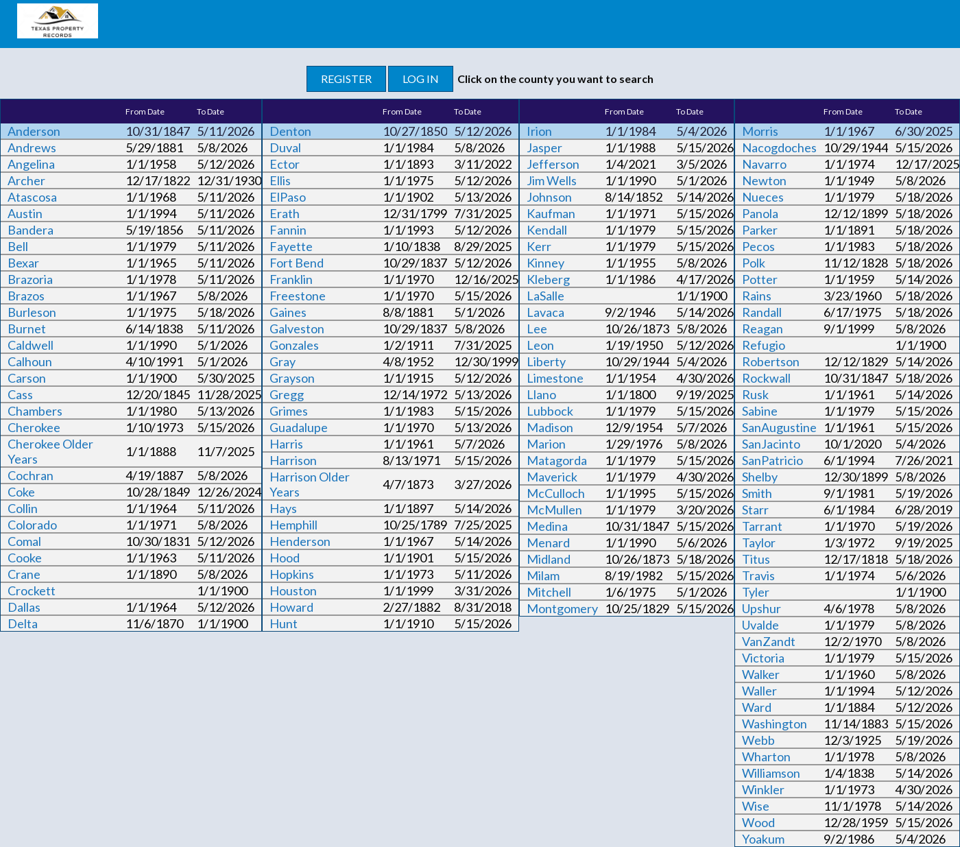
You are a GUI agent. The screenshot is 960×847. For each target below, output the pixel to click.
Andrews (32, 147)
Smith (757, 493)
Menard (548, 542)
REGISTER (346, 78)
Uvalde (760, 624)
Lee (537, 328)
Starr (755, 509)
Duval (285, 147)
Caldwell (30, 345)
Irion (539, 131)
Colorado (32, 524)
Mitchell (549, 591)
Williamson (771, 772)
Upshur (761, 608)
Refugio (763, 345)
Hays (283, 508)
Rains (756, 295)
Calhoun (30, 361)
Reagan (762, 328)
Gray (282, 361)
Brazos (26, 295)
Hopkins (291, 574)
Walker (761, 674)
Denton (290, 131)
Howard (291, 607)
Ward (756, 707)
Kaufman (551, 213)
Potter (760, 279)
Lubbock (550, 410)
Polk (753, 262)
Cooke (25, 557)
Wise (755, 805)
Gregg (286, 394)
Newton (764, 180)
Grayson (292, 377)
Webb (758, 740)
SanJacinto (771, 443)
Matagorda (557, 460)
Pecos (758, 246)
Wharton (766, 756)
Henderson (300, 541)
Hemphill (293, 524)
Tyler (755, 591)
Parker (760, 229)
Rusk (755, 394)
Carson (27, 377)
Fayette (291, 246)
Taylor (759, 542)
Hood (284, 557)
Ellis (280, 180)
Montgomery (562, 608)
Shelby (760, 476)
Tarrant (762, 526)
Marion (546, 443)
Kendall (547, 229)
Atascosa (32, 196)
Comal (24, 541)
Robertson (771, 361)
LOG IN (421, 78)
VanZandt (768, 641)
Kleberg (548, 279)
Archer (26, 180)
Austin (25, 213)
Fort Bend (296, 262)
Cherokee (34, 427)
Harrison (293, 460)
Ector (284, 163)
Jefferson (553, 163)
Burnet (27, 328)
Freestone (297, 295)
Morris (760, 131)
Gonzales (294, 345)
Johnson (549, 196)
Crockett (32, 590)
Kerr (539, 246)
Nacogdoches (779, 147)
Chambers (35, 410)
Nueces (763, 196)
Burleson (32, 312)
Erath (284, 213)
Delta (23, 623)
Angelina (31, 163)
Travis (758, 575)
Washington (774, 723)
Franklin (291, 279)
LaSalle (545, 295)
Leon (540, 345)
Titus (756, 558)
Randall (762, 312)
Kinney (545, 262)
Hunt (283, 623)
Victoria (763, 657)
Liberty (546, 361)
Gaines (288, 312)
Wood (758, 822)
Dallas (24, 607)
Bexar (23, 262)
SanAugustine (779, 427)
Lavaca (545, 312)
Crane (24, 574)
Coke (21, 491)
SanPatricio (772, 460)
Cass (20, 394)
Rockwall (766, 377)
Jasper (544, 147)
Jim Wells (552, 180)
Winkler (763, 789)
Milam (543, 575)
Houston (293, 590)
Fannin (288, 229)
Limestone (555, 377)
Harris (286, 443)
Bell (18, 246)
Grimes (288, 410)
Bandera (30, 229)
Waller (759, 690)
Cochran (30, 475)
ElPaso (287, 196)
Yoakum (763, 838)
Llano (541, 394)
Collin (23, 508)
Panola (760, 213)
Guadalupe (298, 427)
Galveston (296, 328)
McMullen (554, 509)
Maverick (552, 476)
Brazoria (30, 279)
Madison (550, 427)
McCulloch (556, 493)
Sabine (760, 410)
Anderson (34, 131)
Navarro (764, 163)
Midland (549, 558)
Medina (547, 526)
